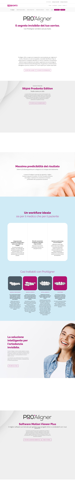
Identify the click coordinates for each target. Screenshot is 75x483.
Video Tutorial (46, 420)
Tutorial (47, 9)
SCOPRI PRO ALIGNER (30, 70)
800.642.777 (27, 477)
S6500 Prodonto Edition (21, 9)
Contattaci (64, 5)
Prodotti (50, 5)
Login (52, 9)
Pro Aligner (12, 9)
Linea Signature (54, 5)
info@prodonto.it (15, 477)
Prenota (62, 9)
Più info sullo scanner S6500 (37, 103)
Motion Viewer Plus (30, 9)
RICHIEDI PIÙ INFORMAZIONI (43, 70)
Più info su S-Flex (13, 346)
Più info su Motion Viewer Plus (32, 420)
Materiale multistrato (40, 9)
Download (59, 5)
